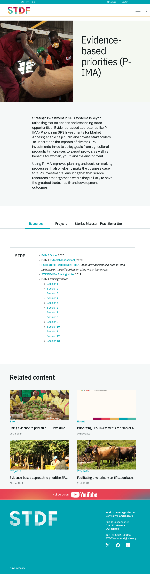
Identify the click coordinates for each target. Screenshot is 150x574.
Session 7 (52, 312)
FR (27, 2)
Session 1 (52, 283)
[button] (84, 495)
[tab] (12, 224)
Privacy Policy (17, 568)
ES (33, 2)
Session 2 (52, 288)
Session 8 (52, 317)
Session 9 (52, 321)
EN (22, 2)
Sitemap (111, 2)
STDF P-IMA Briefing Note (57, 274)
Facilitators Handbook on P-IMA (60, 264)
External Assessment (62, 260)
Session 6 (52, 307)
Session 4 (52, 298)
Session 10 (53, 326)
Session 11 (53, 331)
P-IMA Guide (49, 255)
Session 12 (53, 336)
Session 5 (52, 302)
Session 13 (53, 341)
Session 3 (52, 293)
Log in (125, 2)
